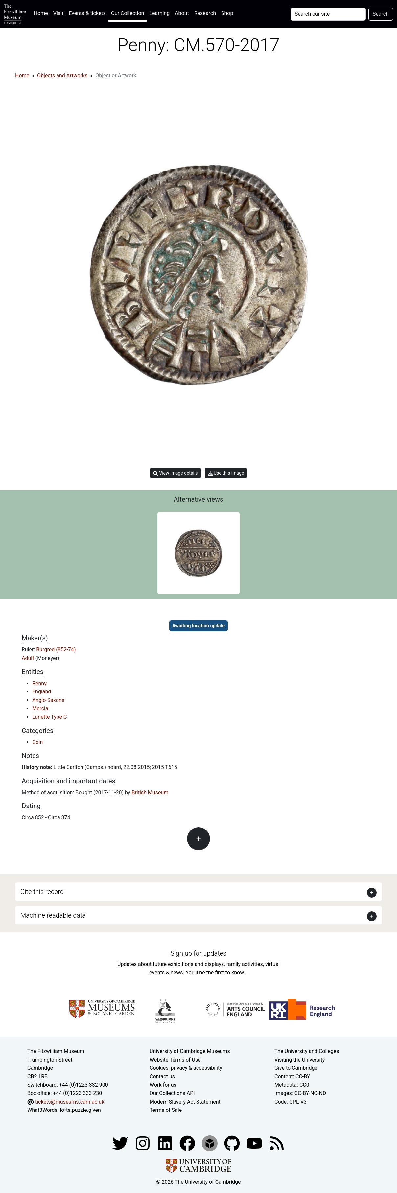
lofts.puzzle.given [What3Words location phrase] (80, 1110)
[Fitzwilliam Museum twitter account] (121, 1143)
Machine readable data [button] (53, 915)
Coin (37, 742)
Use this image (226, 473)
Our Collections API (172, 1093)
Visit (58, 13)
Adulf (28, 658)
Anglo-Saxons (48, 700)
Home (42, 12)
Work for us (163, 1085)
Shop (227, 13)
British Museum (149, 792)
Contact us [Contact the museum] (162, 1076)
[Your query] (328, 14)
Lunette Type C (49, 717)
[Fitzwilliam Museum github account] (233, 1143)
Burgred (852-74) (56, 649)
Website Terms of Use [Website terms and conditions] (175, 1060)
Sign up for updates (198, 953)
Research (205, 13)
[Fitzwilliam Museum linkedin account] (188, 1143)
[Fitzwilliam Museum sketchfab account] (210, 1143)
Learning (159, 13)
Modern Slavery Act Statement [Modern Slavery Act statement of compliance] (185, 1102)
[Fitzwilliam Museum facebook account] (165, 1143)
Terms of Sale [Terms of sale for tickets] (166, 1110)
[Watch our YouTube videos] (255, 1143)
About (182, 13)
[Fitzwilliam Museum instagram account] (143, 1143)
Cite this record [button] (42, 892)
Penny (39, 683)
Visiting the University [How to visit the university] (299, 1060)
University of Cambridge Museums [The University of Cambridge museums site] (190, 1051)
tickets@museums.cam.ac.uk (69, 1102)
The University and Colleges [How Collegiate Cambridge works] (306, 1051)
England (41, 692)
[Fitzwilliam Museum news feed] (276, 1143)
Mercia (40, 708)
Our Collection (127, 13)
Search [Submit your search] (381, 14)
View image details (175, 473)
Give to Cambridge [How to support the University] (295, 1068)
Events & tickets (87, 13)
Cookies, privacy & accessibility (186, 1068)
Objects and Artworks (62, 75)
